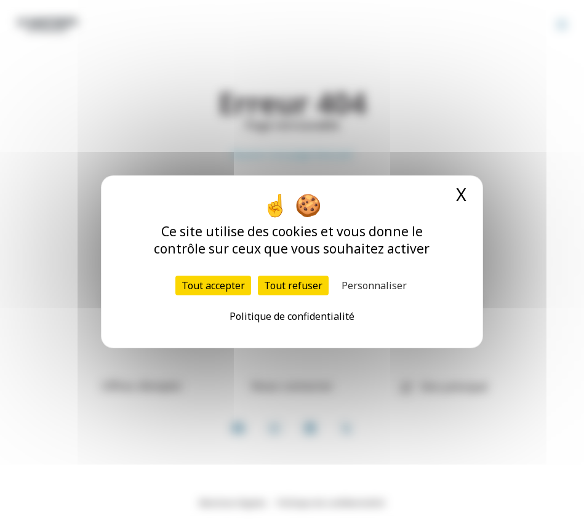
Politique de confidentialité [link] (292, 316)
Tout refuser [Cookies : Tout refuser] (293, 285)
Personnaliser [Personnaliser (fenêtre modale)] (374, 285)
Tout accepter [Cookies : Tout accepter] (213, 285)
